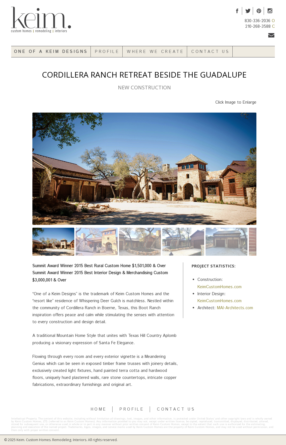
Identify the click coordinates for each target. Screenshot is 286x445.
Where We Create (155, 52)
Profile (107, 52)
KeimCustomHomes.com (219, 287)
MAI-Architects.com (235, 308)
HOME (99, 409)
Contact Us (210, 52)
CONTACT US (176, 409)
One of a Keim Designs (51, 52)
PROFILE (132, 409)
